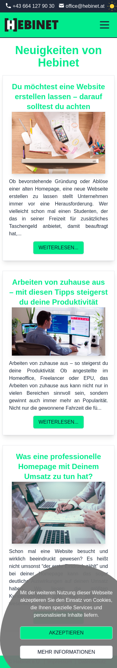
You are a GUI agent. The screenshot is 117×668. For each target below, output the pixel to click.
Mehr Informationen (66, 652)
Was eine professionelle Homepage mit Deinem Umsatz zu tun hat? (58, 466)
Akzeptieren (66, 632)
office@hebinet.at (85, 6)
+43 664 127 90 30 (34, 6)
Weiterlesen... (58, 247)
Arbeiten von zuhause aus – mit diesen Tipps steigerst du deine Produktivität (58, 292)
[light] (112, 6)
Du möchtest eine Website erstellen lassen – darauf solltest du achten (58, 96)
